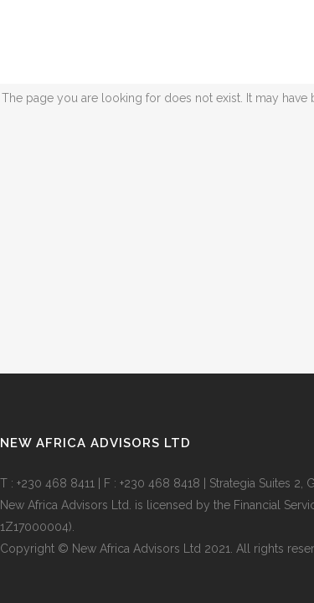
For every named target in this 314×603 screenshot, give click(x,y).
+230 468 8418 (160, 483)
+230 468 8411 (56, 483)
